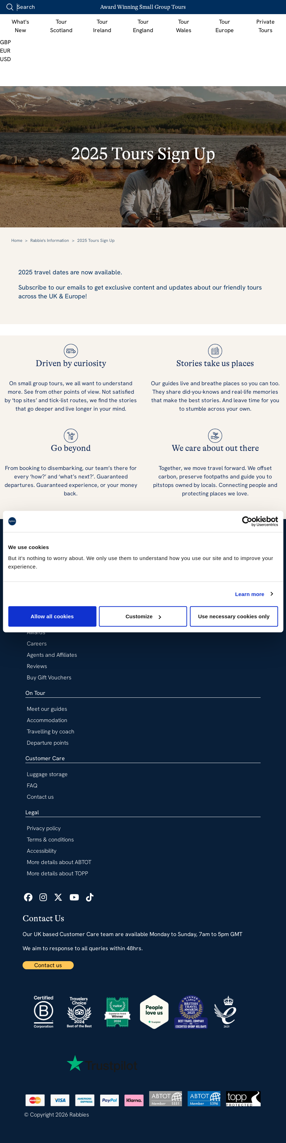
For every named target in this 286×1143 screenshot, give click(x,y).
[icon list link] (28, 897)
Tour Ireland (102, 26)
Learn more (249, 594)
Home (16, 240)
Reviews (37, 666)
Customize (143, 616)
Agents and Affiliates (52, 655)
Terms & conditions (50, 839)
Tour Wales (183, 26)
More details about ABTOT (59, 862)
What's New (20, 26)
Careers (37, 643)
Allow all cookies (52, 616)
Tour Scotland (61, 26)
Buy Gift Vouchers (49, 677)
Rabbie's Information (49, 240)
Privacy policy (44, 828)
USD (5, 59)
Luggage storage (47, 774)
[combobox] (46, 7)
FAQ (32, 785)
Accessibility (41, 851)
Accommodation (47, 720)
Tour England (143, 26)
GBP (5, 42)
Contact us (48, 965)
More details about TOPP (57, 873)
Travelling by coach (50, 731)
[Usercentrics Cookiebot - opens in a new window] (247, 521)
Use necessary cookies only (234, 616)
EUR (5, 50)
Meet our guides (47, 709)
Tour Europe (224, 26)
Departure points (47, 742)
